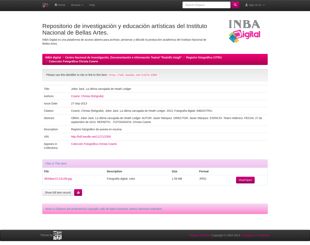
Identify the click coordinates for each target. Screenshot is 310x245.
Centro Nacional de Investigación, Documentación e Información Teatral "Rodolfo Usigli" (123, 57)
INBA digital (53, 57)
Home (59, 5)
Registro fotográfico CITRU (204, 57)
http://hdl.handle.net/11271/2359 (91, 136)
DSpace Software (200, 235)
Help (92, 5)
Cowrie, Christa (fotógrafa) (87, 96)
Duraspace (248, 235)
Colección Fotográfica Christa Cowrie (73, 61)
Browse (77, 5)
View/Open (245, 180)
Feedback (264, 235)
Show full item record (58, 192)
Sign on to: (255, 5)
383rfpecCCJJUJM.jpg (58, 178)
